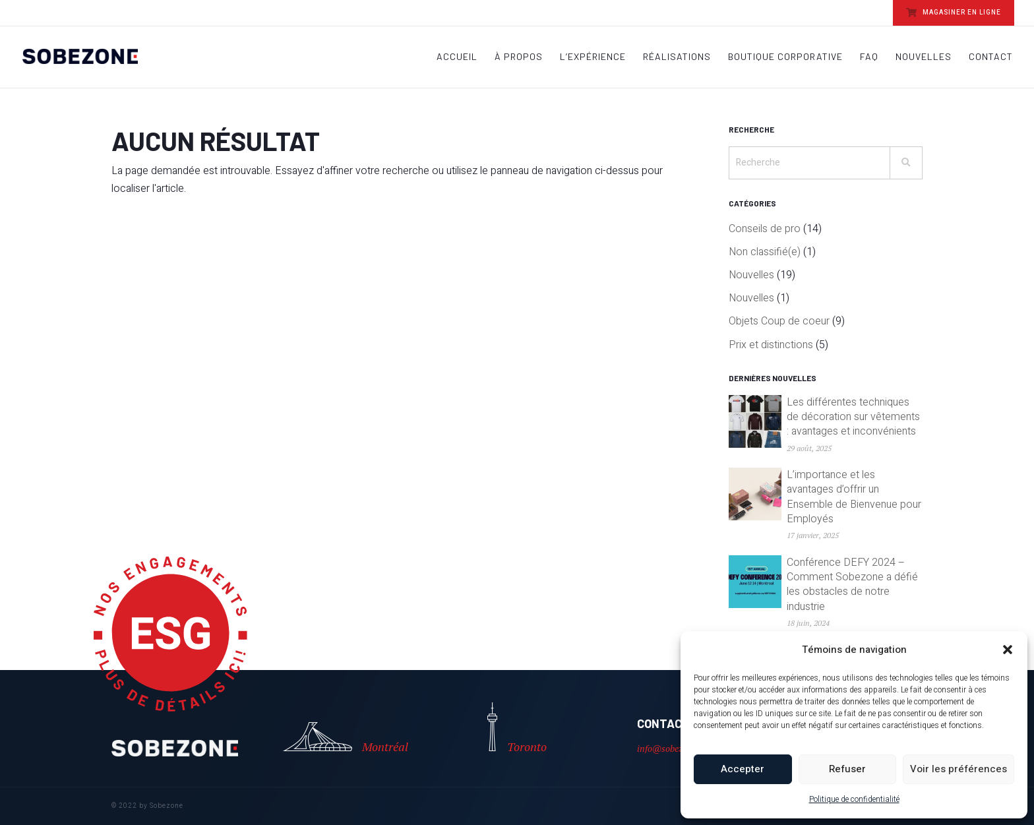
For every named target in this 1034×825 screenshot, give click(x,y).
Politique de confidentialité (854, 799)
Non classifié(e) (765, 252)
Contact (991, 57)
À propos (519, 57)
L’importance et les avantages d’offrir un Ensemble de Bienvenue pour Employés (854, 497)
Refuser (847, 769)
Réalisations (677, 57)
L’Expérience (593, 57)
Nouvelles (924, 57)
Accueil (457, 57)
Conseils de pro (765, 229)
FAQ (869, 57)
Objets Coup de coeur (779, 321)
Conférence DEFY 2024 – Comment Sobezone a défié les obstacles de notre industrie (852, 585)
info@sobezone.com (676, 748)
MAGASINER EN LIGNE (953, 12)
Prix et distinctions (771, 345)
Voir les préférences (958, 769)
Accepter (742, 769)
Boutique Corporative (785, 57)
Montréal (345, 738)
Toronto (517, 728)
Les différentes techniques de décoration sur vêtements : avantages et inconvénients (853, 417)
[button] (1007, 649)
